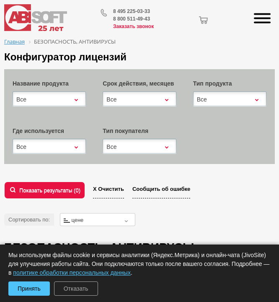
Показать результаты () (49, 190)
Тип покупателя (125, 131)
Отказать (76, 288)
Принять (29, 288)
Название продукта (41, 83)
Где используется (38, 131)
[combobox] (49, 99)
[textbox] (97, 219)
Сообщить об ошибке (161, 189)
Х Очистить (108, 189)
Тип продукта (212, 83)
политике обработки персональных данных (72, 272)
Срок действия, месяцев (138, 83)
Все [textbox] (21, 99)
